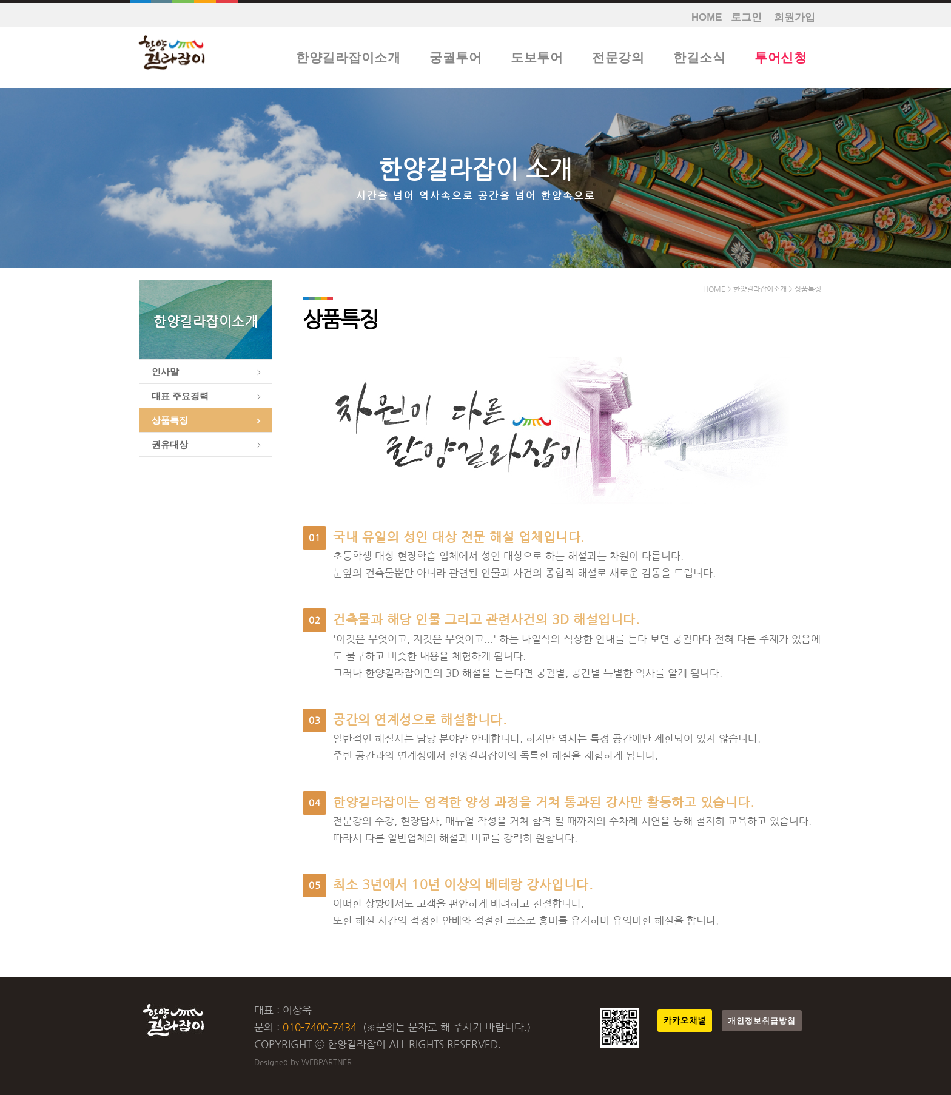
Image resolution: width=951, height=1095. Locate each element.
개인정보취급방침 (762, 1020)
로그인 (746, 17)
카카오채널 (685, 1021)
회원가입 (794, 17)
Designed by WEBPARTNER (303, 1061)
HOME (706, 17)
